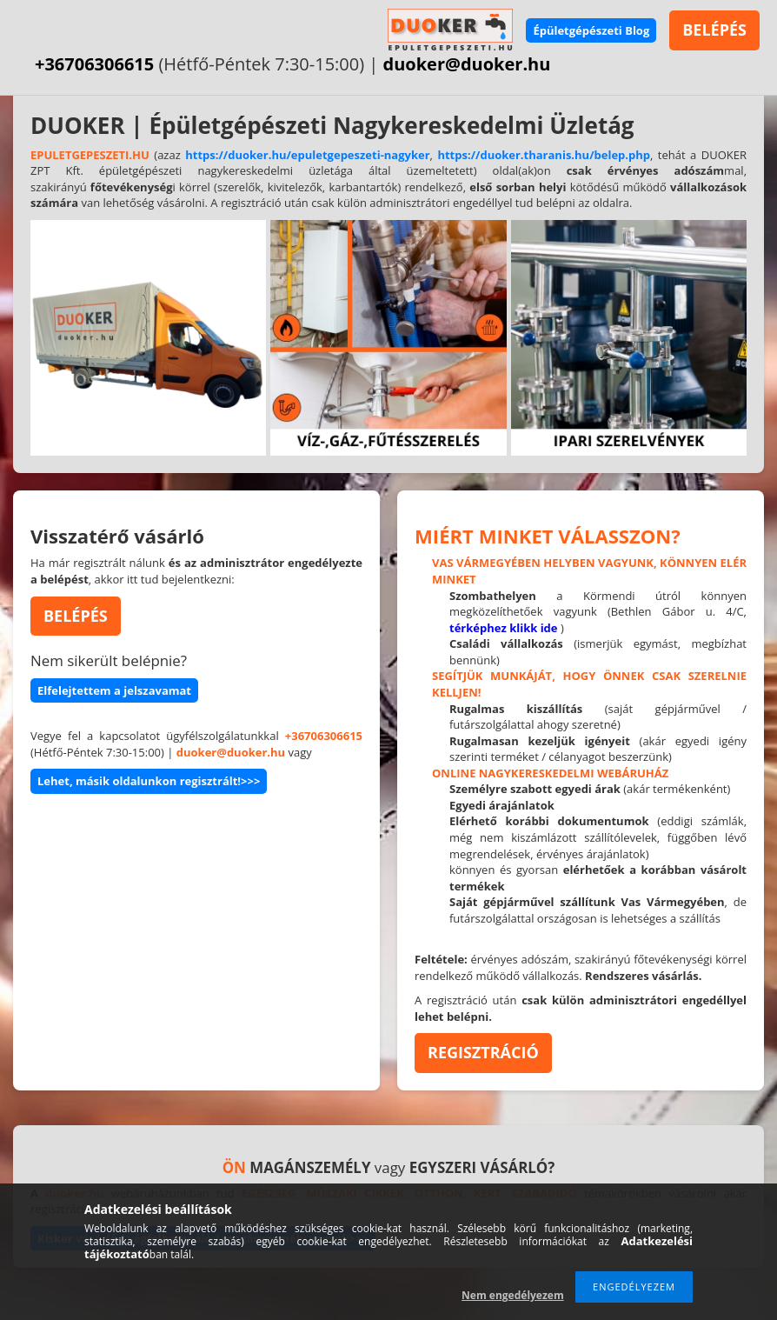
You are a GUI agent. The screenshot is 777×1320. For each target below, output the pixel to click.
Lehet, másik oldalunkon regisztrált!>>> (148, 781)
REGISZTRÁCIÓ (483, 1052)
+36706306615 (94, 64)
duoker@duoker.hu (467, 64)
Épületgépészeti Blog (591, 30)
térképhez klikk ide (503, 628)
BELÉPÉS (714, 29)
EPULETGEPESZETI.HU (89, 155)
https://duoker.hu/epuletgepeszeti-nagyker (307, 155)
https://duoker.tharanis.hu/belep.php (543, 155)
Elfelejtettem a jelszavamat (114, 690)
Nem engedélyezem (513, 1295)
